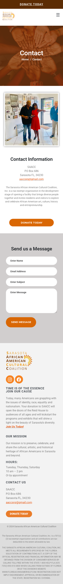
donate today (31, 4)
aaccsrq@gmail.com (31, 179)
